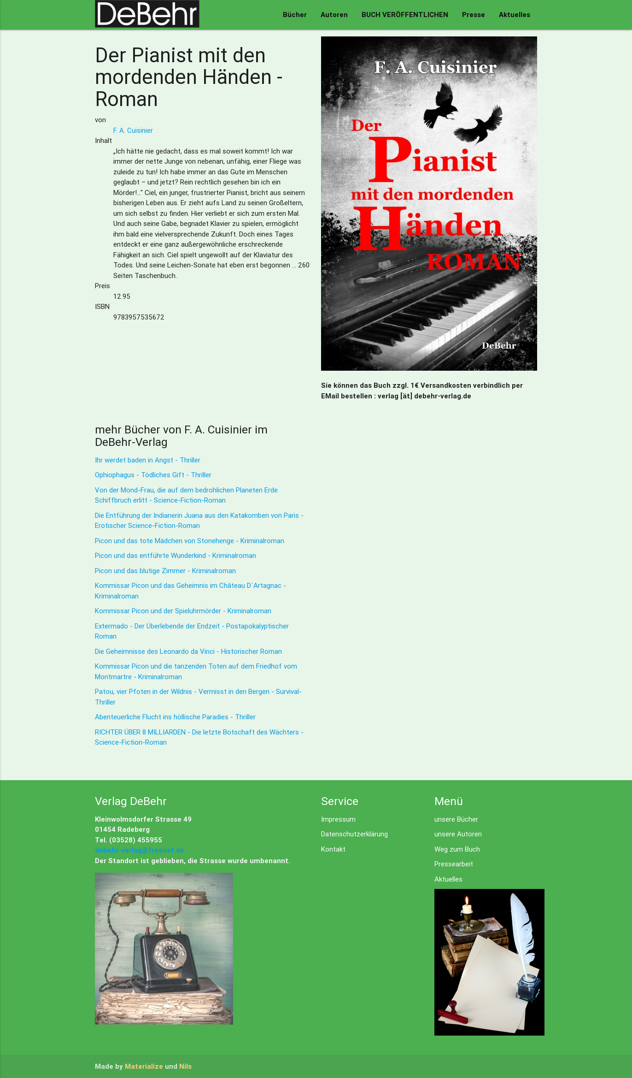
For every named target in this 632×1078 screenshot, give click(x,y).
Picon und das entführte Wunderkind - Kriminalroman (175, 555)
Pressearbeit (453, 863)
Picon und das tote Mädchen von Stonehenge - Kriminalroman (189, 540)
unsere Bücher (456, 819)
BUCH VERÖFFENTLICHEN (405, 14)
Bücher (295, 14)
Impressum (338, 819)
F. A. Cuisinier (133, 130)
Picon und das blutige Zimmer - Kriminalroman (165, 570)
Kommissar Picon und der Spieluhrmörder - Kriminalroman (183, 610)
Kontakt (333, 849)
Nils (185, 1066)
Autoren (334, 14)
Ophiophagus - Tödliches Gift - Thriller (153, 474)
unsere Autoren (458, 833)
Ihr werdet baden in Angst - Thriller (147, 460)
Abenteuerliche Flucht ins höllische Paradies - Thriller (175, 716)
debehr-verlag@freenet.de (139, 850)
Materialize (144, 1066)
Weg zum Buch (457, 849)
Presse (473, 14)
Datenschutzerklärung (354, 833)
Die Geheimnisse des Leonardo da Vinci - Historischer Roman (188, 651)
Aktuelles (514, 14)
